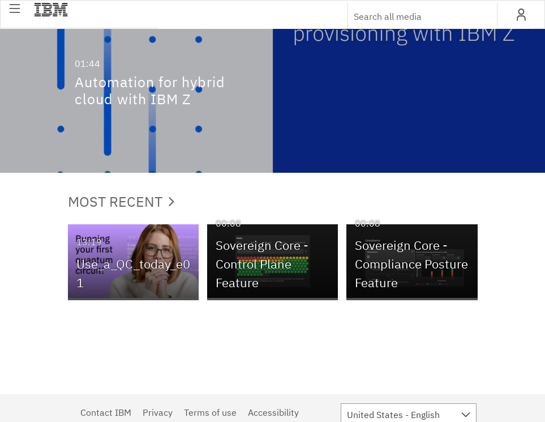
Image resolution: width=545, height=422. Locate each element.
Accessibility (273, 412)
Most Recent (121, 201)
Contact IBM (105, 412)
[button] (15, 8)
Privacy (158, 412)
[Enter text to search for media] (410, 16)
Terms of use (210, 412)
